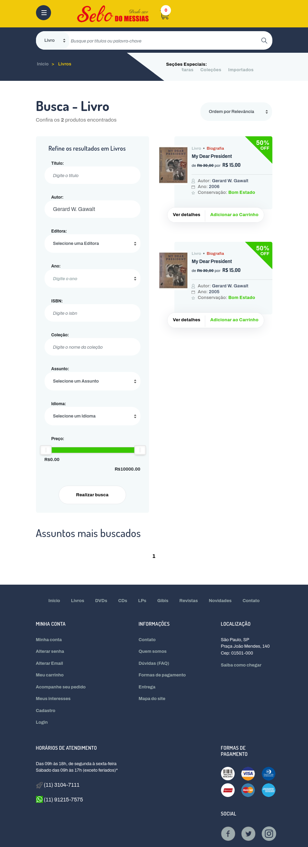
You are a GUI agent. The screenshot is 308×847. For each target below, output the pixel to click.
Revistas (189, 600)
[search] (165, 40)
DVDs (101, 600)
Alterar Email (49, 663)
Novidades (220, 600)
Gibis (163, 600)
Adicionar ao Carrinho (234, 214)
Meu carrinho (50, 675)
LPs (142, 600)
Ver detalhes (186, 214)
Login (42, 722)
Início (54, 600)
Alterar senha (50, 651)
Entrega (147, 687)
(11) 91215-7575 (59, 799)
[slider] (45, 450)
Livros (65, 64)
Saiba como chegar (241, 665)
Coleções (210, 69)
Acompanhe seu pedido (61, 687)
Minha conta (49, 639)
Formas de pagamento (162, 675)
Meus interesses (53, 698)
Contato (251, 600)
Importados (241, 69)
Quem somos (153, 651)
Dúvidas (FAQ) (154, 663)
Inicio (43, 64)
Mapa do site (152, 698)
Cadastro (46, 710)
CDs (122, 600)
